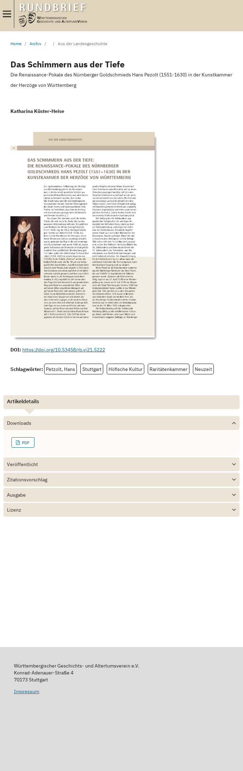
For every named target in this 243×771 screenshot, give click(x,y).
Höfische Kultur (125, 369)
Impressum (26, 691)
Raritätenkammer (168, 369)
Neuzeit (203, 369)
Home (16, 43)
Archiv (35, 43)
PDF (25, 442)
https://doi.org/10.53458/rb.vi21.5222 (63, 350)
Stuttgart (92, 369)
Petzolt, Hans (60, 369)
